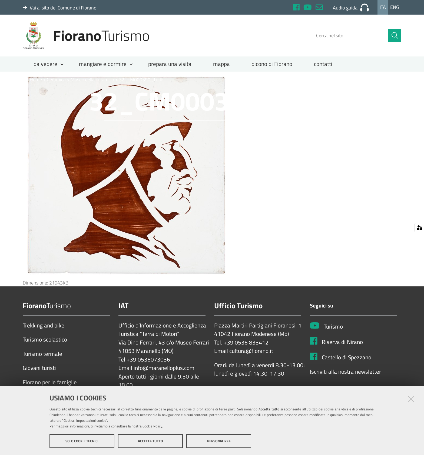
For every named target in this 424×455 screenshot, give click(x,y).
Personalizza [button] (219, 441)
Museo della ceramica (92, 80)
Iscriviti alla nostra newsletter (345, 372)
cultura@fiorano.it (251, 352)
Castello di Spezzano (346, 358)
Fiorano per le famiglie (50, 383)
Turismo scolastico (45, 340)
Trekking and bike (43, 326)
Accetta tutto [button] (150, 441)
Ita (383, 7)
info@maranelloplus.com (164, 369)
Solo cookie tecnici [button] (81, 441)
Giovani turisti (39, 369)
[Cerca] (394, 36)
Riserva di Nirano (342, 343)
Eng (394, 7)
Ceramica (56, 80)
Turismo (333, 327)
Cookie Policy (152, 426)
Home (32, 80)
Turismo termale (42, 354)
